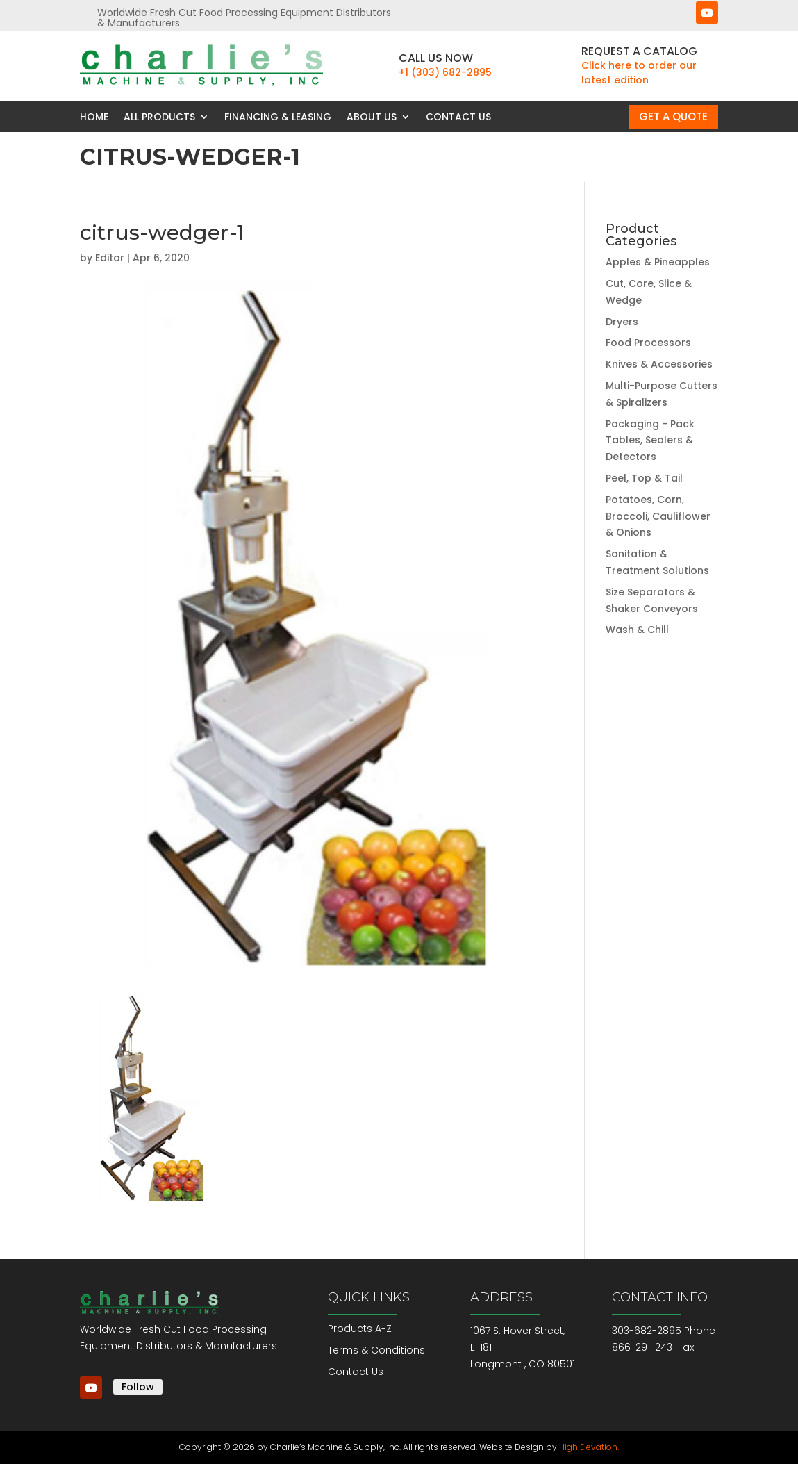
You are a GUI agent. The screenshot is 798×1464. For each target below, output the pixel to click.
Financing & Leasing (277, 117)
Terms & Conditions (376, 1350)
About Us (372, 117)
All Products (159, 117)
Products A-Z (360, 1328)
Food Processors (648, 342)
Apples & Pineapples (658, 262)
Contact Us (458, 117)
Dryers (622, 322)
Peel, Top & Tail (644, 478)
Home (94, 117)
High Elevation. (589, 1447)
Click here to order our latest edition (639, 72)
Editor (109, 258)
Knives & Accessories (659, 364)
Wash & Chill (637, 629)
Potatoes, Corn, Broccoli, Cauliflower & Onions (658, 516)
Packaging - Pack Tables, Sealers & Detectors (650, 440)
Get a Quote (673, 116)
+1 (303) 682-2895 (445, 72)
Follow (138, 1387)
